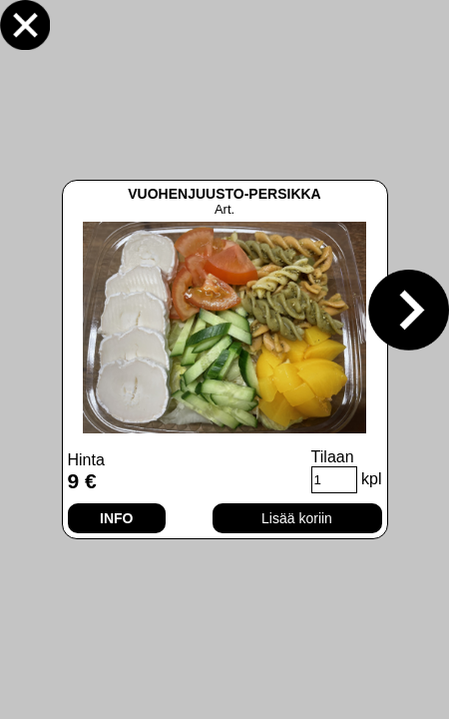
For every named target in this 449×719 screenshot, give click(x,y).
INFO (116, 518)
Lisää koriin (296, 518)
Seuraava (408, 310)
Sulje (25, 25)
